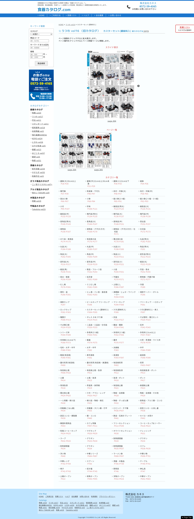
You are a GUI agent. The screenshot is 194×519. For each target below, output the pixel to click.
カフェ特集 (92, 424)
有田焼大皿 (92, 240)
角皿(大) (65, 255)
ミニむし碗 (92, 285)
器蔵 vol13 (36, 149)
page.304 (112, 121)
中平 (145, 348)
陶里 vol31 (36, 160)
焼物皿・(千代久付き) (96, 230)
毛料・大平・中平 (67, 348)
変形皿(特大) (145, 255)
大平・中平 (91, 348)
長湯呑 (118, 356)
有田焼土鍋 (118, 386)
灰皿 (118, 318)
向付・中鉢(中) (146, 192)
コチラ (146, 31)
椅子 (65, 469)
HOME (42, 15)
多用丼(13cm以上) (148, 333)
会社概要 (99, 15)
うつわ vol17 (37, 116)
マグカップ (92, 432)
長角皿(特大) (65, 222)
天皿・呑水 (145, 270)
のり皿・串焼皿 (66, 240)
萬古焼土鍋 (65, 394)
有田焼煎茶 (118, 363)
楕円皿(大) (118, 215)
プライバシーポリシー (107, 496)
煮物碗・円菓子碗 (147, 278)
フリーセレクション (121, 424)
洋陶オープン (119, 477)
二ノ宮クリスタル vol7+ (42, 184)
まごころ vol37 (38, 153)
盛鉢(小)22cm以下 (121, 182)
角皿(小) (118, 255)
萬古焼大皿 (118, 240)
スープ (65, 439)
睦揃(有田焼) (65, 356)
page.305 (98, 169)
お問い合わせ (115, 15)
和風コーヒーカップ (68, 432)
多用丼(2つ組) (119, 333)
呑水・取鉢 (65, 278)
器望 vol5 (36, 157)
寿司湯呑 (90, 356)
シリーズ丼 (65, 333)
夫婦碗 (116, 348)
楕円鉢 (64, 192)
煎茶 (145, 363)
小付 (65, 207)
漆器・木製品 (119, 462)
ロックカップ (65, 310)
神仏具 (143, 469)
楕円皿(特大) (92, 215)
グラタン (92, 439)
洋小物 (63, 454)
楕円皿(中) (145, 215)
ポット (143, 379)
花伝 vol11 (36, 120)
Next (138, 86)
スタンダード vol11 (40, 124)
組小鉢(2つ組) (119, 199)
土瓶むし (118, 285)
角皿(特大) (144, 247)
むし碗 (65, 285)
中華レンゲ (65, 462)
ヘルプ (86, 15)
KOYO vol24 (37, 138)
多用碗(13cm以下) (68, 341)
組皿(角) (65, 270)
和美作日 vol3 (38, 176)
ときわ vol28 (37, 142)
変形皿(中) (92, 262)
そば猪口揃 (65, 326)
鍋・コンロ (91, 416)
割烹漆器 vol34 (38, 169)
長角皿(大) (92, 222)
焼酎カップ (65, 303)
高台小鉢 (64, 199)
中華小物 (145, 454)
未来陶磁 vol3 (38, 131)
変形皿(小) (118, 262)
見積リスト (72, 15)
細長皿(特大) (118, 207)
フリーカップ (119, 303)
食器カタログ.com (54, 9)
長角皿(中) (118, 222)
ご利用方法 (56, 15)
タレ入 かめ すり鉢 (95, 318)
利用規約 (94, 496)
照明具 (116, 469)
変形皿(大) (65, 262)
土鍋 (62, 379)
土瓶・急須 (91, 379)
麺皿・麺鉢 (118, 326)
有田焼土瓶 (65, 371)
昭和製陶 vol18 (38, 127)
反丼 (145, 326)
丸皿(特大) (145, 240)
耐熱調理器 (118, 439)
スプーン (90, 462)
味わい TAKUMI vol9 (40, 192)
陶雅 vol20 (36, 113)
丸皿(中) (92, 247)
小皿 (118, 270)
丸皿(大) (65, 247)
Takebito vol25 (39, 209)
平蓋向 (118, 278)
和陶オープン (92, 477)
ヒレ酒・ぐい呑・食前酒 (97, 293)
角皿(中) (92, 255)
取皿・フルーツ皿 (94, 270)
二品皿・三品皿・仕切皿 (97, 326)
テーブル (145, 462)
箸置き (65, 318)
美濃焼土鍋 (144, 386)
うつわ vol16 (70, 25)
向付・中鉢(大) (119, 192)
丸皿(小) (118, 247)
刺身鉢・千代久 (93, 192)
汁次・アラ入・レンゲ (96, 394)
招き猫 (92, 469)
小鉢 (91, 199)
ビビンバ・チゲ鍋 (120, 409)
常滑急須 (64, 386)
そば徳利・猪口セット (149, 318)
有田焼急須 (118, 371)
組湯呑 (145, 356)
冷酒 (142, 285)
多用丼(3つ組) (93, 333)
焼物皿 (65, 230)
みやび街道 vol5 (39, 145)
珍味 (92, 207)
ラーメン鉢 (118, 454)
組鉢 (144, 182)
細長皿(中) (65, 215)
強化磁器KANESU (39, 135)
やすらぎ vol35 (38, 172)
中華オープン (145, 477)
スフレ (145, 447)
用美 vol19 (36, 201)
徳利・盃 (65, 293)
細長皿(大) (145, 207)
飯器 (92, 341)
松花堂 (92, 278)
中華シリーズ (92, 454)
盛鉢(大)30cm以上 (68, 182)
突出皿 (145, 222)
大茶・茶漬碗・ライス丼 (150, 341)
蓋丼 (118, 341)
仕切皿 (145, 230)
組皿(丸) (145, 262)
